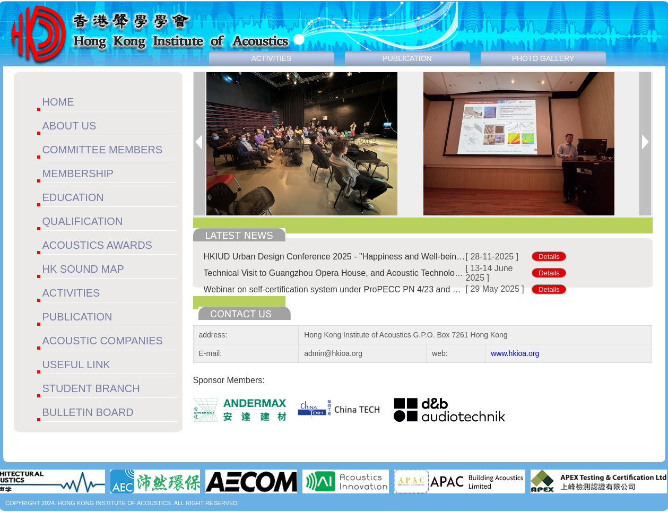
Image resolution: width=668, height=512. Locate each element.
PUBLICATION (77, 317)
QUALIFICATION (82, 221)
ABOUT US (69, 126)
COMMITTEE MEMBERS (102, 149)
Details (549, 257)
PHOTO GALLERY (543, 58)
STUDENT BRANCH (91, 388)
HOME (58, 102)
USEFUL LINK (76, 364)
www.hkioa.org (515, 353)
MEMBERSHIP (78, 173)
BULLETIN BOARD (88, 412)
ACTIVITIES (71, 293)
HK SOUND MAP (83, 269)
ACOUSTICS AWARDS (97, 245)
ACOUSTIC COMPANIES (102, 340)
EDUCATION (73, 197)
